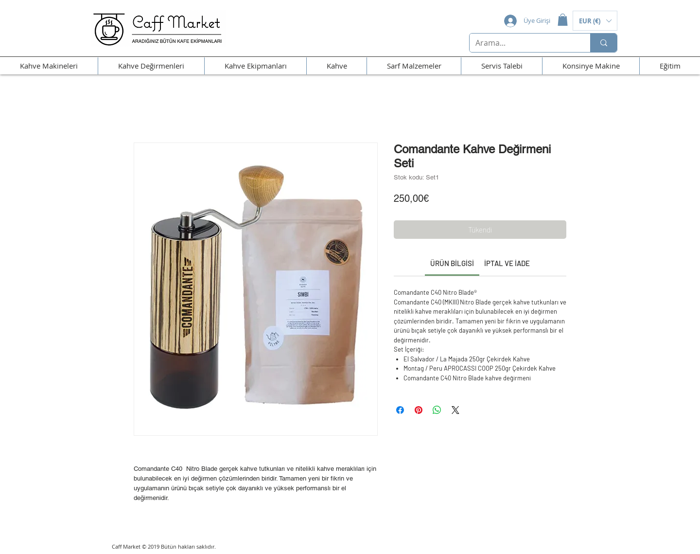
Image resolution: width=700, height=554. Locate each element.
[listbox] (595, 21)
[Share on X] (455, 410)
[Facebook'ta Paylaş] (400, 410)
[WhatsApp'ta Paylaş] (437, 410)
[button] (563, 20)
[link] (452, 263)
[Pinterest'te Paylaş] (418, 410)
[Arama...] (522, 43)
